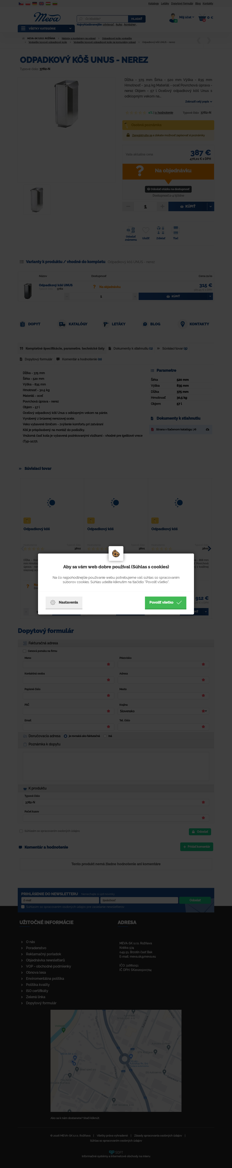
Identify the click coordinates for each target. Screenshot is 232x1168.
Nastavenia (64, 602)
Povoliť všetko (165, 602)
